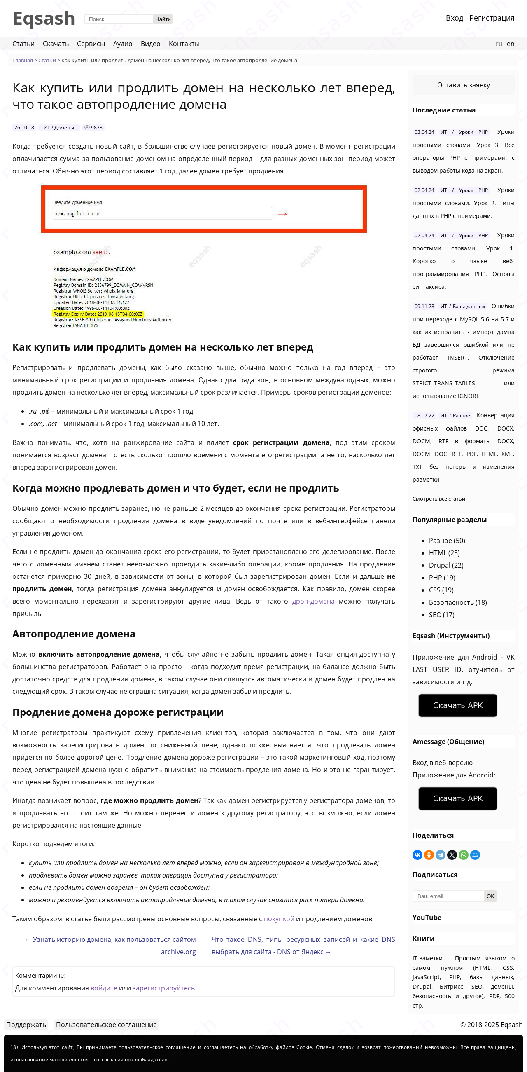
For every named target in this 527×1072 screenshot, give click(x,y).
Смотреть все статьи (439, 498)
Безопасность (451, 602)
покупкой (279, 918)
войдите (104, 987)
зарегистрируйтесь (164, 987)
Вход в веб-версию (443, 762)
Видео (151, 43)
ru (499, 43)
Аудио (123, 43)
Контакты (184, 43)
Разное (440, 540)
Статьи (23, 43)
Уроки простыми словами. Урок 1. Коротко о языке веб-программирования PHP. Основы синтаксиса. (464, 260)
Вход (454, 18)
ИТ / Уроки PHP (464, 132)
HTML (438, 552)
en (511, 43)
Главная (22, 60)
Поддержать (26, 1024)
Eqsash (44, 17)
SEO (435, 614)
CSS (435, 590)
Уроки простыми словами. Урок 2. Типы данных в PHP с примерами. (464, 203)
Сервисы (91, 43)
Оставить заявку (463, 84)
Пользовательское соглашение (106, 1024)
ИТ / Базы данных (463, 306)
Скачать (56, 43)
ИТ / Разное (455, 415)
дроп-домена (313, 601)
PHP (435, 577)
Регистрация (492, 18)
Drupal (439, 565)
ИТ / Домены (59, 127)
